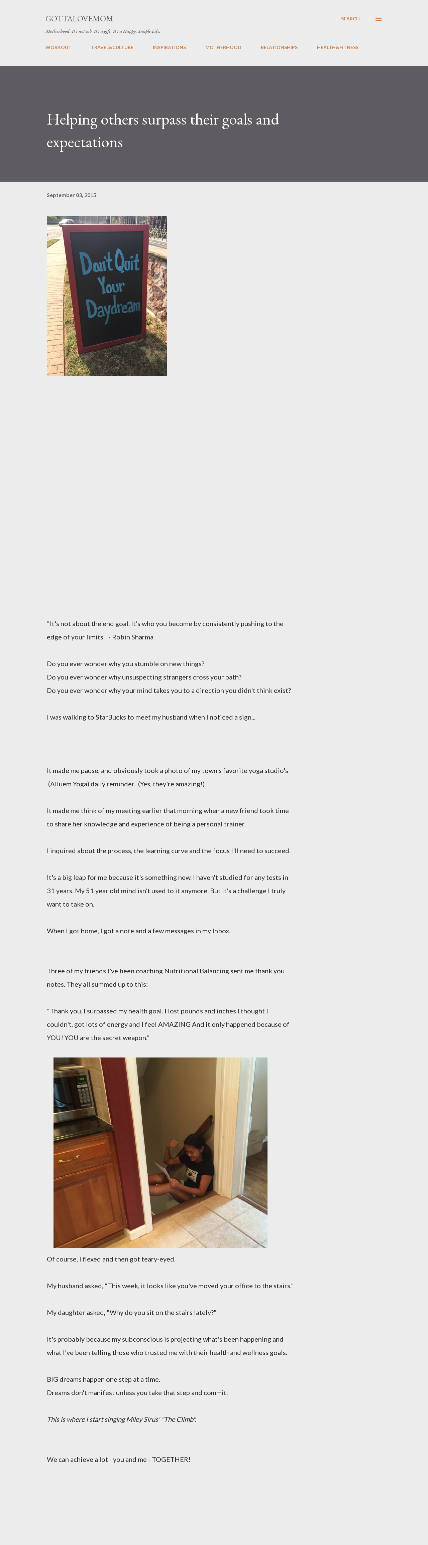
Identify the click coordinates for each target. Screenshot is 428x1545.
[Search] (350, 19)
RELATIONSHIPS (279, 47)
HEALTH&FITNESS (337, 47)
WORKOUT (58, 47)
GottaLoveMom (79, 18)
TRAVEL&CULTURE (112, 47)
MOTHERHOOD (223, 47)
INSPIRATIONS (169, 47)
